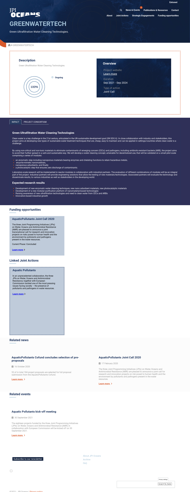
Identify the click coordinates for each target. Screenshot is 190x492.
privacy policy (44, 468)
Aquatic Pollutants (24, 270)
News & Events (133, 8)
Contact (175, 10)
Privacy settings (163, 479)
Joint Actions (122, 15)
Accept (160, 484)
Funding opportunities (168, 15)
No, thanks (168, 484)
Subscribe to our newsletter (27, 455)
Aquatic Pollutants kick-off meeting (34, 408)
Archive (86, 456)
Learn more (110, 73)
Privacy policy (36, 488)
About (109, 15)
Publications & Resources (156, 10)
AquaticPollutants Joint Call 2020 (33, 219)
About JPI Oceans (92, 452)
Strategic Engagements (143, 15)
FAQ (85, 460)
